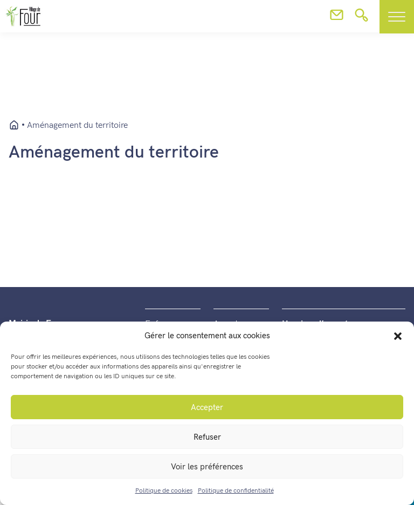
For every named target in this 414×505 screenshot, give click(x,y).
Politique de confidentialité (236, 491)
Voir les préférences (207, 467)
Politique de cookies (163, 491)
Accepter (207, 407)
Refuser (207, 437)
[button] (397, 335)
